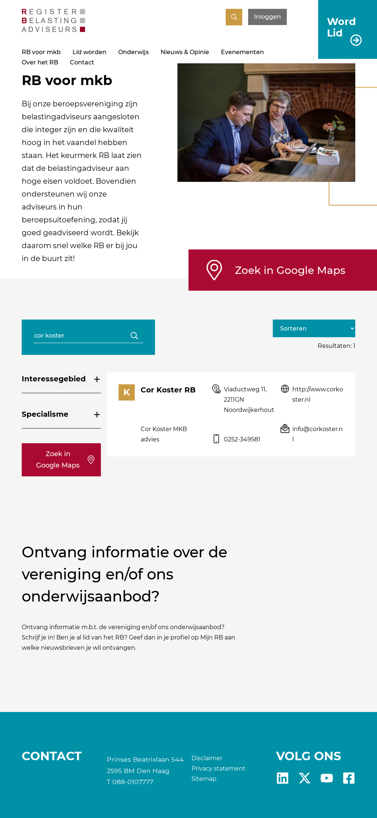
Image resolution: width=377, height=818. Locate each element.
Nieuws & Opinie (185, 52)
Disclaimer (206, 758)
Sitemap (203, 778)
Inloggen (267, 16)
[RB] (53, 30)
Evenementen (242, 52)
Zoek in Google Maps (290, 270)
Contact (82, 62)
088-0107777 (132, 782)
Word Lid (341, 27)
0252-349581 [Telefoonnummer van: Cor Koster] (242, 439)
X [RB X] (304, 778)
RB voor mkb (41, 52)
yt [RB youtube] (326, 778)
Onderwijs (133, 52)
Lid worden (89, 52)
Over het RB (40, 62)
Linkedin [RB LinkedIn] (282, 778)
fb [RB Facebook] (348, 778)
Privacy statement (218, 768)
